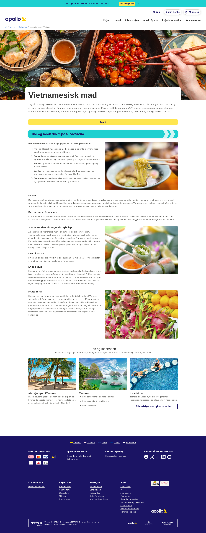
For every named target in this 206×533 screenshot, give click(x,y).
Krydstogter (64, 499)
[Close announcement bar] (138, 3)
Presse (123, 490)
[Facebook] (146, 457)
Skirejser (63, 496)
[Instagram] (151, 457)
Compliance (126, 505)
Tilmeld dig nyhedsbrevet (79, 456)
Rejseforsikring (97, 496)
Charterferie (64, 490)
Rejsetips (23, 27)
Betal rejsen (95, 490)
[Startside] (15, 19)
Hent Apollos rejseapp (115, 456)
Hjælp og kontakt (36, 486)
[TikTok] (157, 457)
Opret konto (173, 12)
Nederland (129, 442)
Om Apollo (125, 486)
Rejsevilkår (95, 493)
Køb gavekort (73, 459)
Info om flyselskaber (99, 499)
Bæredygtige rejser (129, 499)
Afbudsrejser (65, 486)
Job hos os (125, 493)
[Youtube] (169, 457)
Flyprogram (125, 496)
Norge (102, 442)
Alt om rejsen (96, 486)
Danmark (89, 442)
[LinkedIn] (163, 457)
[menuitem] (106, 20)
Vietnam (13, 27)
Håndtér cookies (128, 512)
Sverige (75, 442)
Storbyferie (64, 493)
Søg (156, 12)
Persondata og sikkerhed (132, 502)
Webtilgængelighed (129, 508)
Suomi (115, 442)
